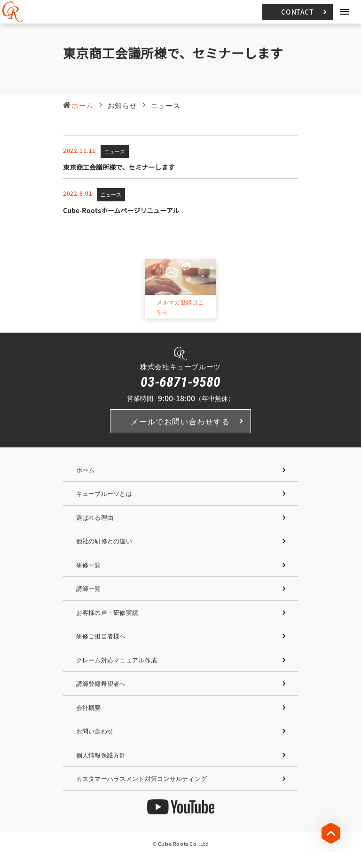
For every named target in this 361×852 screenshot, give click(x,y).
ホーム (85, 469)
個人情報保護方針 (101, 754)
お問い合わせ (95, 731)
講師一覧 (88, 588)
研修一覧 (88, 564)
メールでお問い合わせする (180, 421)
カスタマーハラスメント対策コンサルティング (141, 778)
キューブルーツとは (104, 493)
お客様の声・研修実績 (107, 612)
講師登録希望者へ (101, 683)
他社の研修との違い (104, 541)
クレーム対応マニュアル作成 (116, 659)
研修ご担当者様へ (101, 636)
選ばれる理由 (95, 517)
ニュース (114, 151)
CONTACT (297, 11)
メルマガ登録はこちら (180, 307)
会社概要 (88, 707)
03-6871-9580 (180, 382)
